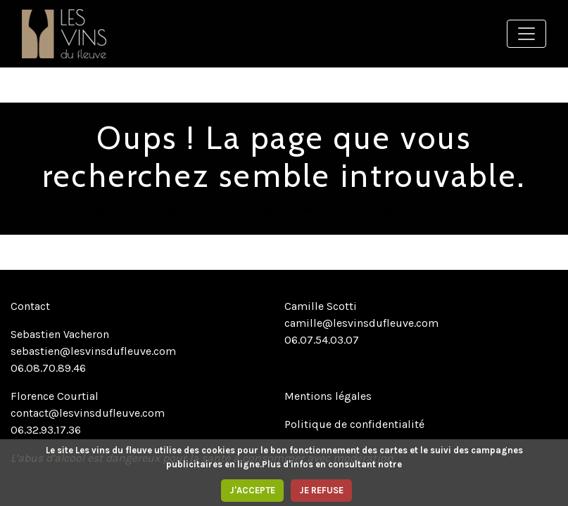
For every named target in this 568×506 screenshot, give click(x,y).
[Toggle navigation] (526, 34)
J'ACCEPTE (252, 490)
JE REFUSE (321, 490)
